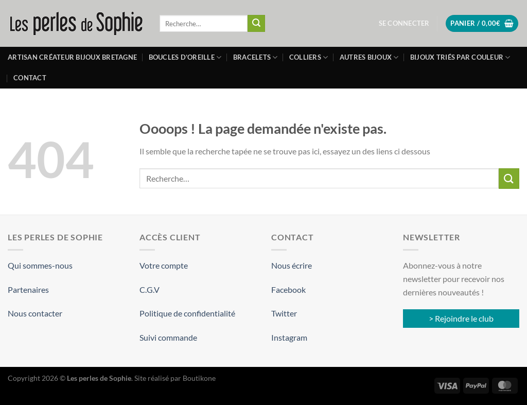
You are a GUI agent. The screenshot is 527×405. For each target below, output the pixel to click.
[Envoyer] (256, 23)
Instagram (289, 337)
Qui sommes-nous (40, 265)
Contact (29, 78)
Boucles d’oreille (185, 57)
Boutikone (199, 378)
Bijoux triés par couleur (460, 57)
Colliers (308, 57)
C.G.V (149, 289)
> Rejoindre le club (461, 318)
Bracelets (255, 57)
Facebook (288, 289)
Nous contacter (35, 313)
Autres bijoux (369, 57)
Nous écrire (291, 265)
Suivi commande (168, 337)
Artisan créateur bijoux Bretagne (72, 57)
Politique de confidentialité (187, 313)
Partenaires (28, 289)
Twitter (284, 313)
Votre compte (163, 265)
